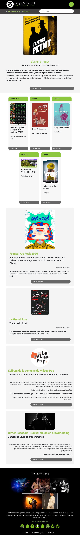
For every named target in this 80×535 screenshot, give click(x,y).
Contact (25, 533)
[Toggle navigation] (71, 4)
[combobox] (56, 11)
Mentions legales (38, 533)
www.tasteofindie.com (40, 521)
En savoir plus (38, 282)
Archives (51, 533)
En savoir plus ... (37, 88)
